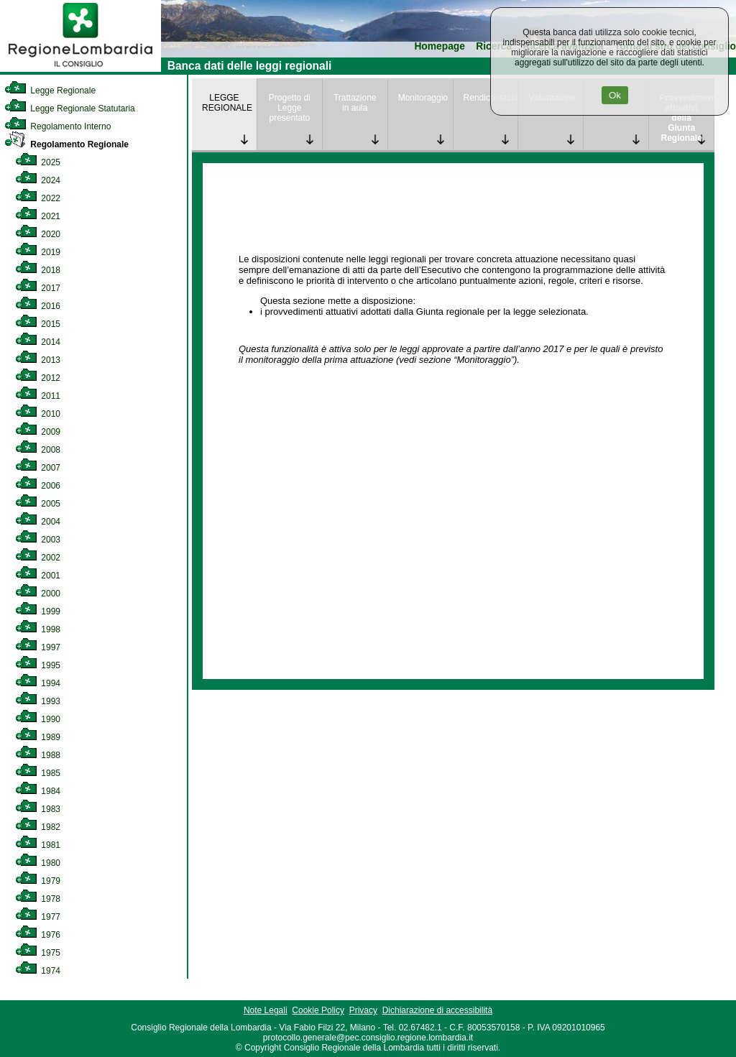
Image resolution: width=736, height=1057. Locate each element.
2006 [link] (37, 486)
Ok (615, 95)
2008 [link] (37, 450)
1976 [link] (37, 935)
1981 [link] (37, 845)
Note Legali (266, 1010)
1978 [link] (37, 899)
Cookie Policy (318, 1010)
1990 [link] (37, 719)
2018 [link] (37, 270)
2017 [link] (37, 288)
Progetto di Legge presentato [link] (289, 108)
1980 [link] (37, 863)
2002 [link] (37, 558)
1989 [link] (37, 737)
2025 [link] (37, 162)
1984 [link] (37, 791)
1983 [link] (37, 809)
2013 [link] (37, 360)
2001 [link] (37, 576)
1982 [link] (37, 827)
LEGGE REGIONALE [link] (227, 103)
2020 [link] (37, 234)
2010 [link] (37, 414)
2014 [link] (37, 342)
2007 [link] (37, 468)
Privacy (363, 1010)
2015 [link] (37, 324)
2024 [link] (37, 180)
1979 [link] (37, 881)
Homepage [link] (439, 46)
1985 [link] (37, 773)
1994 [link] (37, 683)
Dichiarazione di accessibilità (437, 1010)
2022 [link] (37, 198)
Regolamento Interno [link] (57, 126)
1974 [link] (37, 971)
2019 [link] (37, 252)
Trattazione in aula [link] (355, 103)
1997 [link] (37, 647)
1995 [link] (37, 665)
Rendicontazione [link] (491, 98)
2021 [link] (37, 216)
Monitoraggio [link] (423, 98)
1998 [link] (37, 629)
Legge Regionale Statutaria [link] (69, 108)
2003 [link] (37, 540)
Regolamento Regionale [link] (66, 144)
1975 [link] (37, 953)
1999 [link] (37, 611)
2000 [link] (37, 593)
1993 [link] (37, 701)
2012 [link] (37, 378)
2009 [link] (37, 432)
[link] (80, 69)
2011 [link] (37, 396)
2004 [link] (37, 522)
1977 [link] (37, 917)
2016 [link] (37, 306)
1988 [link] (37, 755)
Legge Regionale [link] (50, 91)
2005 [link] (37, 504)
